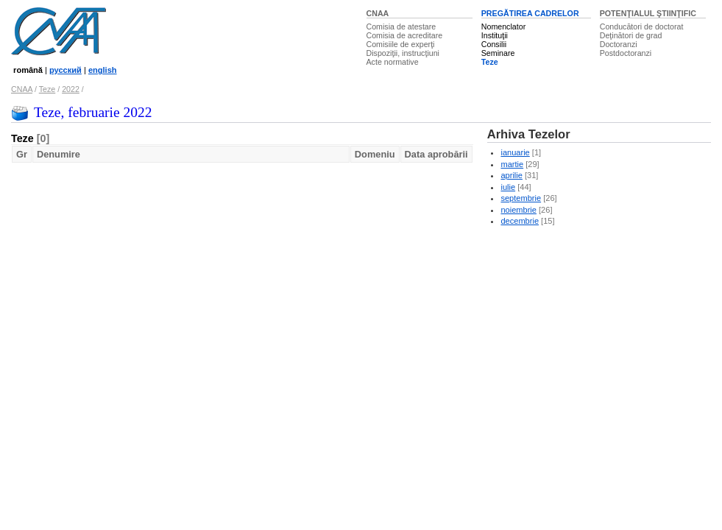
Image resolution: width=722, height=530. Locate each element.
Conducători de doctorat (642, 26)
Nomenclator (503, 26)
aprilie (511, 175)
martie (511, 164)
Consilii (493, 44)
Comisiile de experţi (401, 44)
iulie (507, 187)
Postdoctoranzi (626, 53)
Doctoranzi (618, 44)
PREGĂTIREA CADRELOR (530, 13)
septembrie (520, 198)
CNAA (378, 13)
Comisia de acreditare (405, 35)
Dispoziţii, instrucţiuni (403, 53)
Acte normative (393, 61)
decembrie (519, 220)
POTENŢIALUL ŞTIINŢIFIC (648, 13)
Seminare (498, 53)
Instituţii (494, 35)
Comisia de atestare (401, 26)
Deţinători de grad (631, 35)
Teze (489, 61)
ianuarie (514, 152)
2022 (70, 89)
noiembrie (518, 209)
